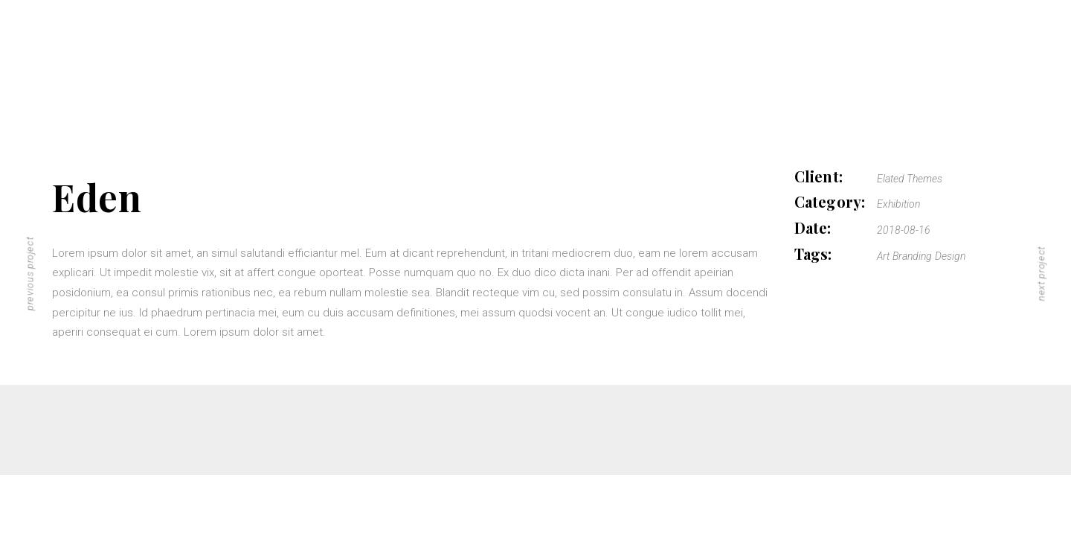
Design (950, 256)
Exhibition (898, 204)
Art (883, 256)
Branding (912, 256)
